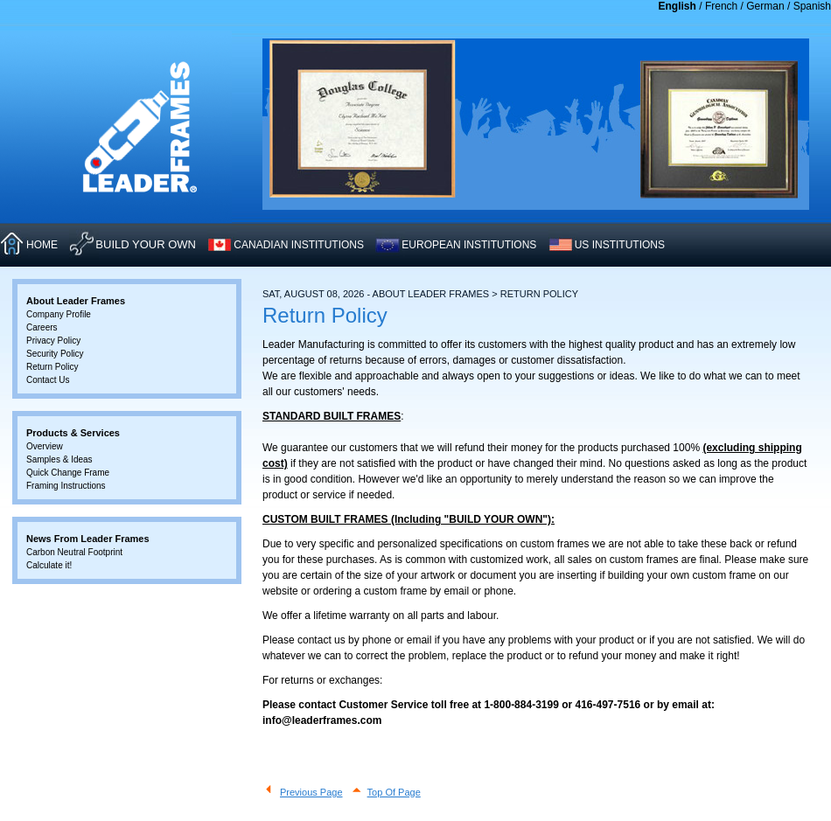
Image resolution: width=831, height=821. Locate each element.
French (721, 6)
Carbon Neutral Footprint (74, 552)
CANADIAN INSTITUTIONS (299, 245)
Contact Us (47, 380)
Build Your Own (145, 244)
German (765, 6)
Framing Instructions (66, 486)
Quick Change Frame (67, 472)
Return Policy (52, 367)
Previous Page (311, 792)
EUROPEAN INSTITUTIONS (469, 245)
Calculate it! (49, 565)
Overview (44, 446)
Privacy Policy (53, 340)
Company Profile (58, 314)
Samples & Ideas (59, 459)
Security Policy (55, 353)
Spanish (812, 6)
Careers (42, 327)
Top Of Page (394, 792)
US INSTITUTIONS (620, 245)
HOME (42, 245)
